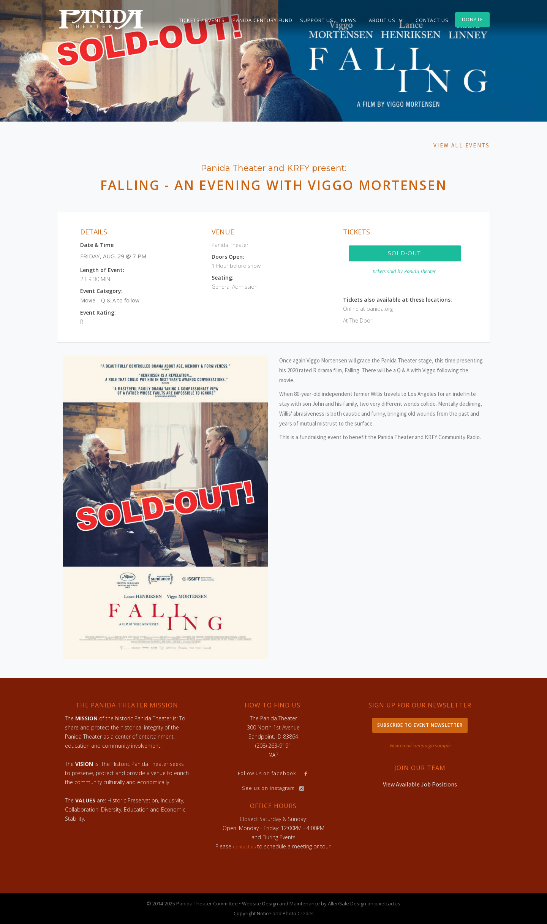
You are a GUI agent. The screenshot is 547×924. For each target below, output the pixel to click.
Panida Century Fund (262, 20)
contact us (244, 846)
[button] (386, 20)
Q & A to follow (120, 300)
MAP (273, 754)
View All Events (461, 145)
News (348, 20)
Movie (87, 300)
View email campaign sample (420, 745)
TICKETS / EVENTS (202, 20)
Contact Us (432, 20)
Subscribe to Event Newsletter (420, 725)
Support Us (317, 20)
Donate (472, 19)
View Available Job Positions (420, 784)
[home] (101, 19)
